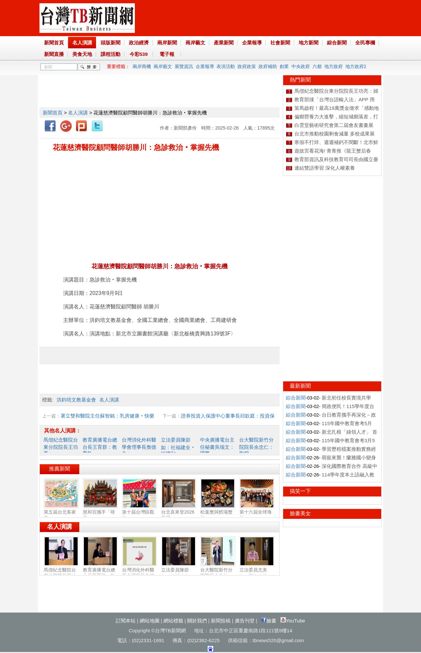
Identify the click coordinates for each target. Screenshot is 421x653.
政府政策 (246, 66)
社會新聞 (280, 42)
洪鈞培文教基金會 (76, 399)
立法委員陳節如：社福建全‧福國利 (178, 446)
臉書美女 (300, 513)
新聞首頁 (54, 42)
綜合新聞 (337, 42)
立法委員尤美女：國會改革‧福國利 (256, 573)
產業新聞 (224, 42)
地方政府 (333, 66)
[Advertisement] (159, 90)
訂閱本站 (126, 620)
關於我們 (197, 620)
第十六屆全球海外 (256, 512)
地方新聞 (308, 42)
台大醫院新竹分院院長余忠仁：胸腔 (256, 446)
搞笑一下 (300, 491)
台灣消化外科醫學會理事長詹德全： (139, 446)
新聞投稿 (221, 620)
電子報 (167, 54)
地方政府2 (355, 66)
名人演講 (82, 42)
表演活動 (225, 66)
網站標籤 (173, 620)
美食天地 (82, 54)
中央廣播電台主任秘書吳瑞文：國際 (217, 446)
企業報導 (252, 42)
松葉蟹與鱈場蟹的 (217, 512)
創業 (284, 66)
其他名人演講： (62, 430)
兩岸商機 (142, 66)
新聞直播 (54, 54)
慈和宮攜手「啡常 (100, 512)
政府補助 (268, 66)
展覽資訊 (184, 66)
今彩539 (139, 54)
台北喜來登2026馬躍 (178, 512)
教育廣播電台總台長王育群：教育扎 (100, 446)
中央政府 (300, 66)
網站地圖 (150, 620)
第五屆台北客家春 (61, 512)
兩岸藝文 (195, 42)
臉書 (268, 620)
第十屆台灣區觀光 (139, 512)
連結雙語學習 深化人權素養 (324, 168)
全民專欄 (365, 42)
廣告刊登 (245, 620)
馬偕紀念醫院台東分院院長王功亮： (60, 446)
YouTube (293, 620)
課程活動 (110, 54)
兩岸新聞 (167, 42)
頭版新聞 (110, 42)
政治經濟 (139, 42)
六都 (317, 66)
